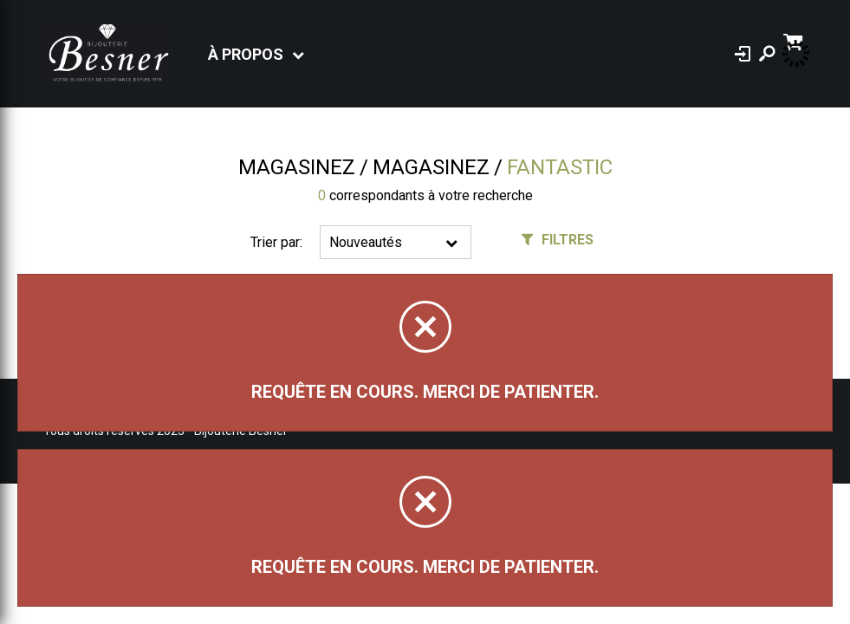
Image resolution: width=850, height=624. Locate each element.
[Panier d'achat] (795, 40)
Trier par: (276, 242)
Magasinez (296, 167)
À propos (245, 54)
